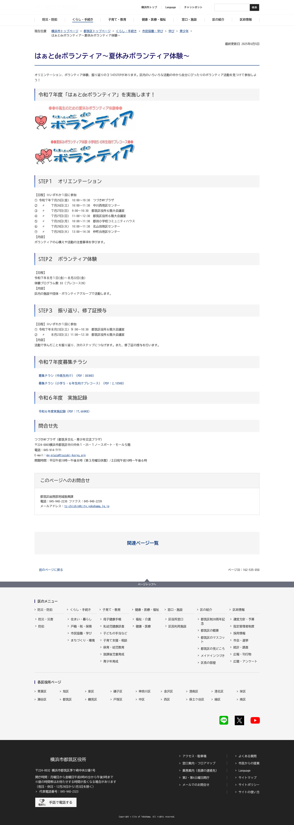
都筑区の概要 (210, 630)
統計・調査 (240, 647)
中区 (142, 699)
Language (244, 770)
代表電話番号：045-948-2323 (58, 791)
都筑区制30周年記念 (213, 621)
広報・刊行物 (242, 654)
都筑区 (67, 699)
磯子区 (117, 691)
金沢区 (168, 691)
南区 (243, 699)
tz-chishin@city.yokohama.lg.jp (86, 506)
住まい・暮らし (81, 619)
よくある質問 (247, 756)
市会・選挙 (240, 640)
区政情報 (238, 609)
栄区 (243, 691)
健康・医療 (143, 626)
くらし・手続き (126, 31)
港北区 (219, 691)
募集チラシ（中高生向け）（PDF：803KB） (67, 375)
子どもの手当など (115, 633)
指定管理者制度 (243, 626)
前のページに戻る (51, 569)
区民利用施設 (177, 626)
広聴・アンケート (245, 661)
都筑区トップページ (97, 31)
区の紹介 (206, 609)
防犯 (41, 626)
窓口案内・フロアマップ (198, 763)
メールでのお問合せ (195, 784)
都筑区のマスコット (213, 639)
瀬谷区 (42, 699)
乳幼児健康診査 (113, 626)
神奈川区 (145, 691)
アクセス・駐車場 (194, 756)
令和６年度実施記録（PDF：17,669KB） (65, 411)
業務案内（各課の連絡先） (200, 770)
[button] (147, 543)
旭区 (66, 691)
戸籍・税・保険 (81, 626)
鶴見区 (92, 699)
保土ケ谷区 (196, 699)
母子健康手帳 (112, 619)
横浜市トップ (149, 7)
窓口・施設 (175, 609)
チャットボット (193, 7)
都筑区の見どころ (213, 648)
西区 (167, 699)
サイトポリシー (249, 784)
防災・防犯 (45, 609)
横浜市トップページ (64, 31)
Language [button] (170, 7)
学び (171, 31)
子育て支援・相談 (115, 640)
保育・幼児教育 (113, 647)
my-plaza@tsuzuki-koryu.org (66, 455)
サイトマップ (247, 777)
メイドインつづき (213, 655)
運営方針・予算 (243, 619)
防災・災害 (45, 619)
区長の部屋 (208, 662)
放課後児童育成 (113, 654)
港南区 (193, 691)
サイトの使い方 (249, 792)
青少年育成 (110, 661)
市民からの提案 (249, 763)
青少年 (184, 31)
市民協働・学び (152, 31)
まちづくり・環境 (83, 640)
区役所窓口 (175, 619)
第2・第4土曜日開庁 (195, 777)
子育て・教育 (112, 609)
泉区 (91, 691)
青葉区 (42, 691)
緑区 (217, 699)
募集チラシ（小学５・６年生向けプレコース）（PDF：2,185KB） (82, 383)
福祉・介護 (143, 619)
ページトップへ (147, 584)
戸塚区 (117, 699)
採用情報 (239, 633)
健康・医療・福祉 (147, 609)
